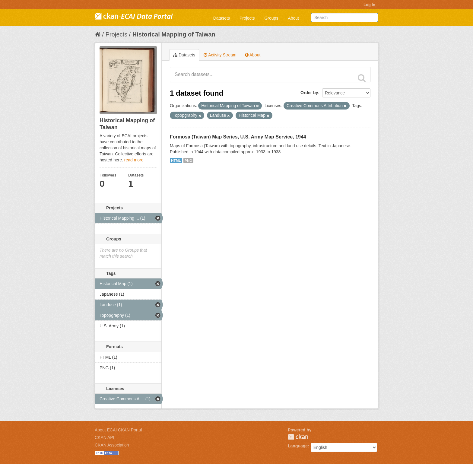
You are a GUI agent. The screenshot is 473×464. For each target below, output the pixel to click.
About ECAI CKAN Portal (118, 429)
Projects (247, 18)
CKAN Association (112, 445)
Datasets (221, 18)
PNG (188, 160)
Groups (271, 18)
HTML (176, 160)
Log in (369, 4)
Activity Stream (220, 54)
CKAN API (104, 437)
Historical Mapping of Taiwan (173, 34)
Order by (309, 92)
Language (298, 445)
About (293, 18)
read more (134, 159)
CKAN (298, 437)
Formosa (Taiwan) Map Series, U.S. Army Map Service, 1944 (238, 136)
